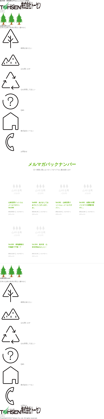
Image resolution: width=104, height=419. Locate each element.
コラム (2, 12)
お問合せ (13, 151)
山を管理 (17, 89)
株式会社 (17, 131)
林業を (16, 48)
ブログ (2, 10)
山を (15, 69)
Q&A (12, 110)
